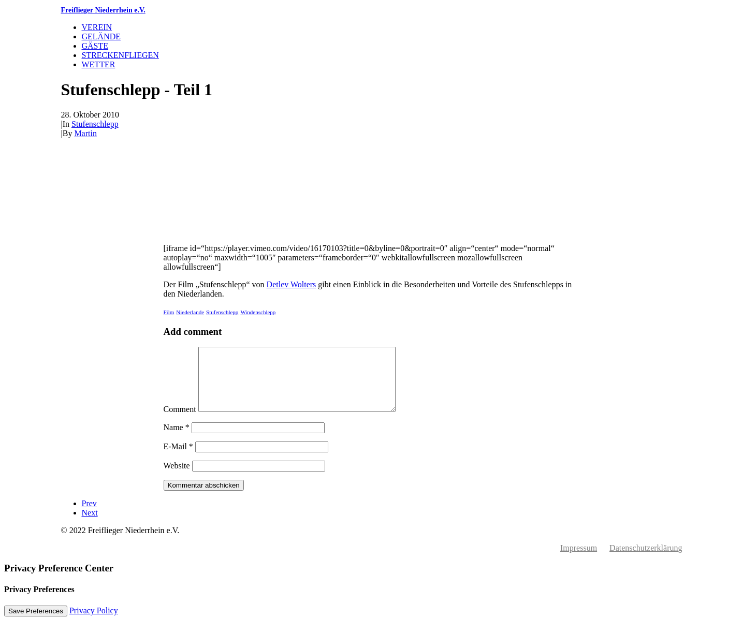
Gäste (95, 45)
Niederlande (190, 312)
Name (177, 439)
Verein (97, 27)
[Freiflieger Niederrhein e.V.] (371, 10)
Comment (180, 421)
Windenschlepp (257, 312)
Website (177, 478)
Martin (85, 133)
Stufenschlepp (95, 124)
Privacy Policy (93, 623)
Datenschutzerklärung (645, 560)
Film (169, 312)
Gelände (101, 36)
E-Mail (178, 458)
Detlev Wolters (291, 284)
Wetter (98, 64)
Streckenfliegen (120, 55)
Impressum (578, 560)
